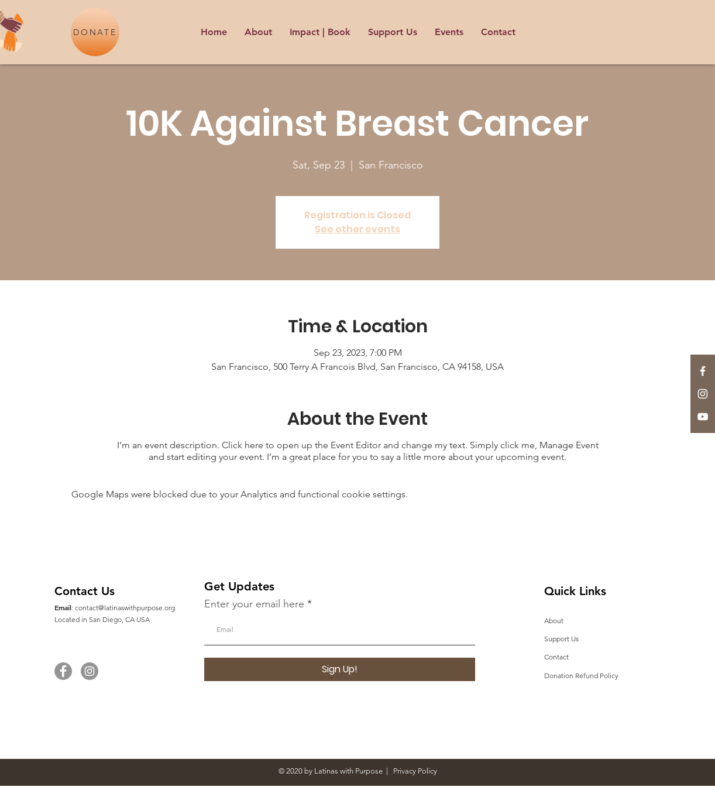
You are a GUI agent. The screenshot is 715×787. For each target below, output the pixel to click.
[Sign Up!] (339, 669)
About (553, 620)
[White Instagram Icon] (702, 393)
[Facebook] (63, 671)
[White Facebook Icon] (702, 371)
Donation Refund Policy (581, 675)
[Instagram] (89, 671)
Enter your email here (254, 604)
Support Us (561, 638)
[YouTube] (702, 416)
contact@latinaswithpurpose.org (125, 607)
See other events (357, 229)
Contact (556, 656)
